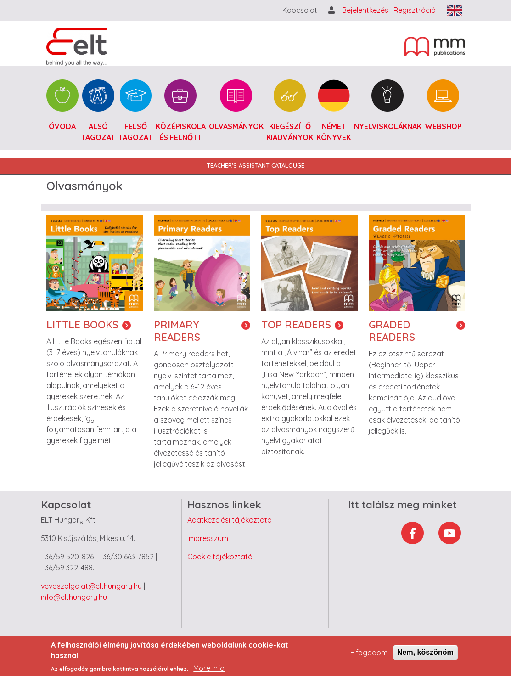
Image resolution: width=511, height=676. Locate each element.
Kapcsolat (299, 10)
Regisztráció (414, 10)
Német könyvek (333, 132)
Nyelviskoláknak (387, 126)
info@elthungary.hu (74, 597)
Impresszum (207, 538)
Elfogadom (368, 656)
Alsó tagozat (98, 132)
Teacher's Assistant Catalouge (255, 165)
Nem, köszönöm (425, 656)
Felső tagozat (135, 132)
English (454, 10)
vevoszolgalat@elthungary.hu (91, 586)
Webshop (443, 126)
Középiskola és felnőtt (181, 132)
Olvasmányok (236, 126)
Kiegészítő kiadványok (289, 132)
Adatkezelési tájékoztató (229, 519)
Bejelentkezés (366, 10)
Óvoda (62, 126)
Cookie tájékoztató (220, 556)
